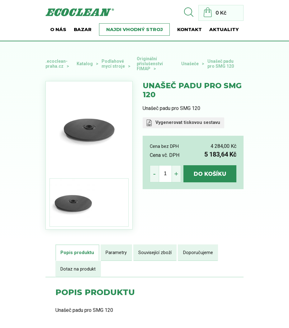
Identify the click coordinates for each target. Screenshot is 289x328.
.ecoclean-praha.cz (56, 64)
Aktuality (224, 29)
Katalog (85, 63)
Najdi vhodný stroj (134, 29)
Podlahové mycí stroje (113, 64)
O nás (58, 29)
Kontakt (189, 29)
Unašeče (190, 63)
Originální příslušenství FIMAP (150, 63)
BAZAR (83, 29)
